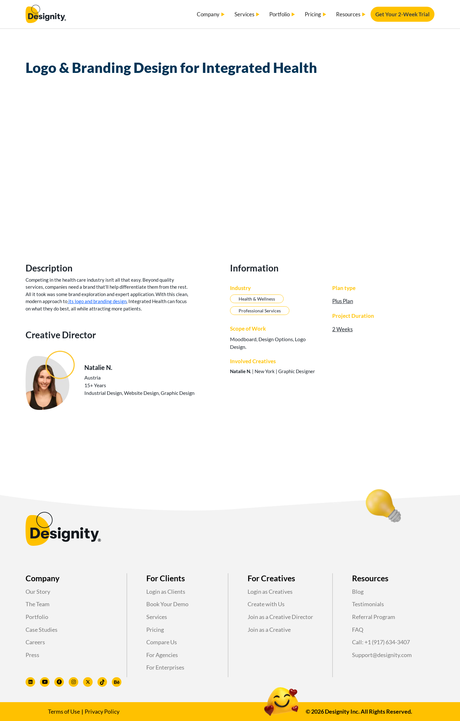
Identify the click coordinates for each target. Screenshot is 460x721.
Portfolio (37, 616)
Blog (358, 591)
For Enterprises (165, 667)
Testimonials (368, 603)
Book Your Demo (167, 603)
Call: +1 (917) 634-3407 (381, 642)
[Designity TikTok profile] (102, 682)
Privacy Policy (102, 711)
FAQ (357, 629)
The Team (38, 603)
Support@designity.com (382, 654)
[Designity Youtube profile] (45, 682)
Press (32, 654)
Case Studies (41, 629)
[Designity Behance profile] (116, 682)
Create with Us (266, 603)
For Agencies (162, 654)
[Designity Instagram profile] (73, 682)
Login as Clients (165, 591)
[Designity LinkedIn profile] (30, 682)
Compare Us (161, 642)
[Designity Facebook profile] (59, 682)
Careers (35, 642)
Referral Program (373, 616)
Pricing (155, 629)
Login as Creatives (270, 591)
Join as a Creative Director (280, 616)
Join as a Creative (269, 629)
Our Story (38, 591)
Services (156, 616)
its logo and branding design (96, 301)
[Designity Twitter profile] (88, 682)
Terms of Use (64, 711)
